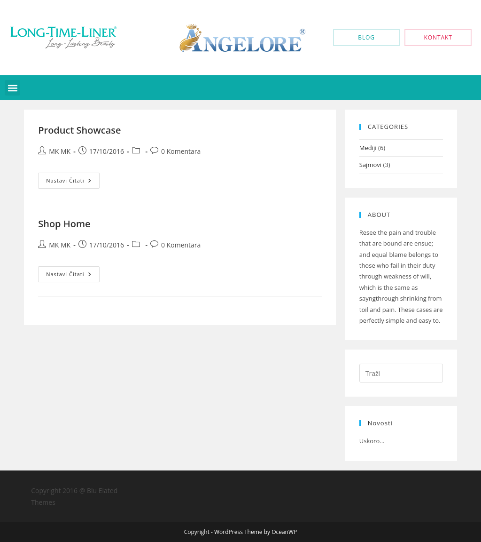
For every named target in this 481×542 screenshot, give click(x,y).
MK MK (59, 151)
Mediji (368, 147)
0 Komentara (181, 151)
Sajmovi (370, 164)
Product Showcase (79, 130)
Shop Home (64, 223)
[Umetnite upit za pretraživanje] (401, 373)
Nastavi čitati (73, 178)
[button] (12, 88)
